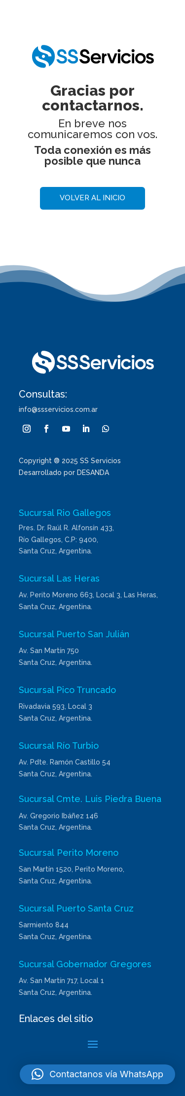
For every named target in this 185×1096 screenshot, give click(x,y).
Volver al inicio (92, 197)
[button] (97, 1074)
